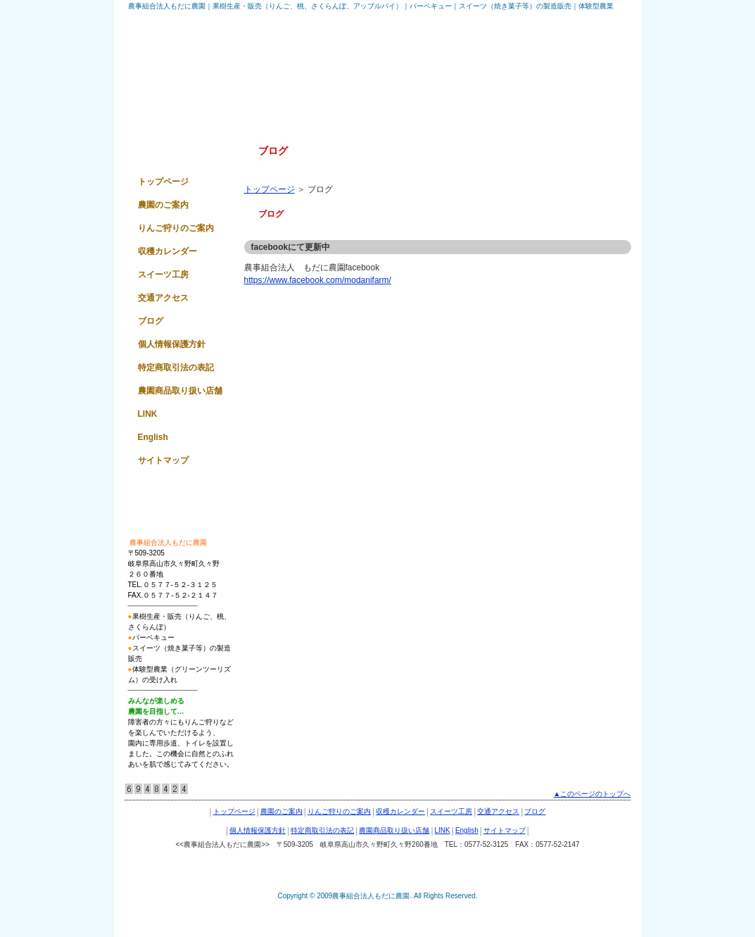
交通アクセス (163, 298)
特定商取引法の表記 (176, 367)
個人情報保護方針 (171, 344)
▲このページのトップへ (592, 794)
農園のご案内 (163, 205)
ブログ (150, 321)
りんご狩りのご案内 (176, 228)
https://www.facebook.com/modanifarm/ (317, 280)
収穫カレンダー (167, 251)
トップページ (269, 189)
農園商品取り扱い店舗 (180, 391)
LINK (148, 414)
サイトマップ (163, 460)
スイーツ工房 (163, 274)
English (153, 437)
